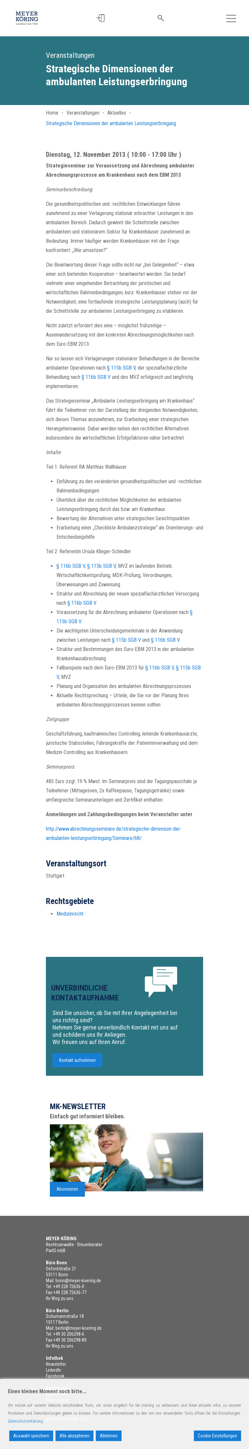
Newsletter (56, 1364)
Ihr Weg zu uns (59, 1298)
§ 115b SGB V (121, 368)
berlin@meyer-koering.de (78, 1328)
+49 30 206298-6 (68, 1334)
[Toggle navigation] (231, 18)
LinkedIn (53, 1370)
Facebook (55, 1376)
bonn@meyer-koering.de (78, 1280)
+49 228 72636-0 (68, 1286)
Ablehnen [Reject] (109, 1435)
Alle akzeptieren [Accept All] (74, 1435)
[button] (103, 18)
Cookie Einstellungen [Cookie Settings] (217, 1435)
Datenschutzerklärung (25, 1421)
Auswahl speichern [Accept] (31, 1435)
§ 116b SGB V (96, 377)
